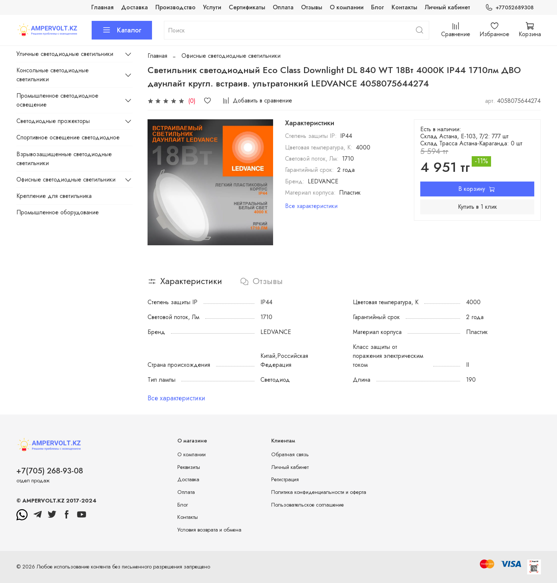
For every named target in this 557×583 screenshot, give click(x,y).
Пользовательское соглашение (307, 504)
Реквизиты (188, 467)
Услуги (212, 7)
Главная (102, 7)
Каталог (122, 30)
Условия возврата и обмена (209, 529)
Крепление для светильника (54, 196)
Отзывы (311, 7)
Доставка (134, 7)
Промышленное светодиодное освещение (57, 100)
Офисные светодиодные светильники (231, 55)
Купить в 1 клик (477, 206)
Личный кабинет (447, 7)
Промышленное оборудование (57, 212)
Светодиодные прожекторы (53, 121)
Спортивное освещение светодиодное (68, 137)
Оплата (283, 7)
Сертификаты (247, 7)
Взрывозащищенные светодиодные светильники (64, 158)
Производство (175, 7)
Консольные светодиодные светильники (52, 74)
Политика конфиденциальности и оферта (318, 492)
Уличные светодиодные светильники (64, 54)
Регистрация (285, 479)
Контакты (404, 7)
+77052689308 (509, 8)
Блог (377, 7)
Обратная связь (290, 454)
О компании (347, 7)
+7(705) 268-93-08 (49, 470)
